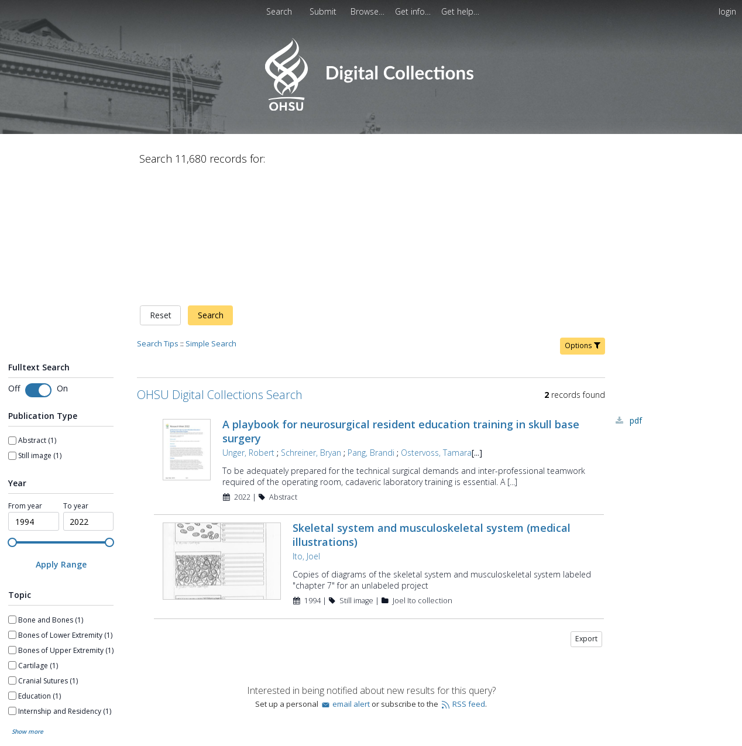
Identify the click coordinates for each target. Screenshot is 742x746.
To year (75, 383)
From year (25, 383)
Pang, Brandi (371, 329)
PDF (636, 297)
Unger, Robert (248, 329)
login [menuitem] (727, 11)
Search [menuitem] (279, 11)
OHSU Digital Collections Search (220, 272)
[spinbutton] (33, 399)
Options (582, 223)
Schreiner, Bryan (311, 329)
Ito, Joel (306, 433)
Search (211, 192)
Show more (27, 609)
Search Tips (157, 220)
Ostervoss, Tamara (436, 329)
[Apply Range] (61, 442)
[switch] (38, 267)
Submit (324, 11)
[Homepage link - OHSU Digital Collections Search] (370, 108)
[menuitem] (324, 11)
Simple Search (211, 220)
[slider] (12, 419)
